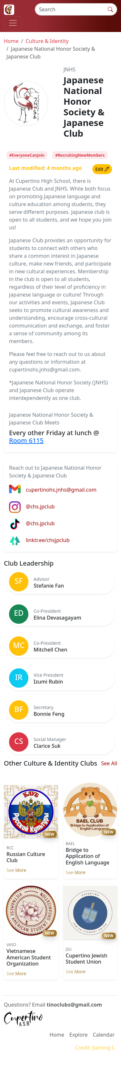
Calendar (104, 1034)
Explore (78, 1034)
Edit (102, 169)
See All (109, 763)
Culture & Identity (46, 41)
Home (11, 41)
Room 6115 (26, 440)
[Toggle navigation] (13, 22)
